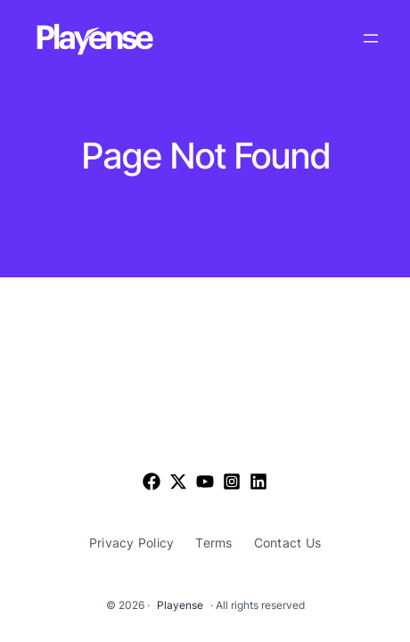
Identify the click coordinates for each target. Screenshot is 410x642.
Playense (180, 605)
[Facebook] (151, 481)
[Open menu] (370, 38)
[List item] (178, 481)
